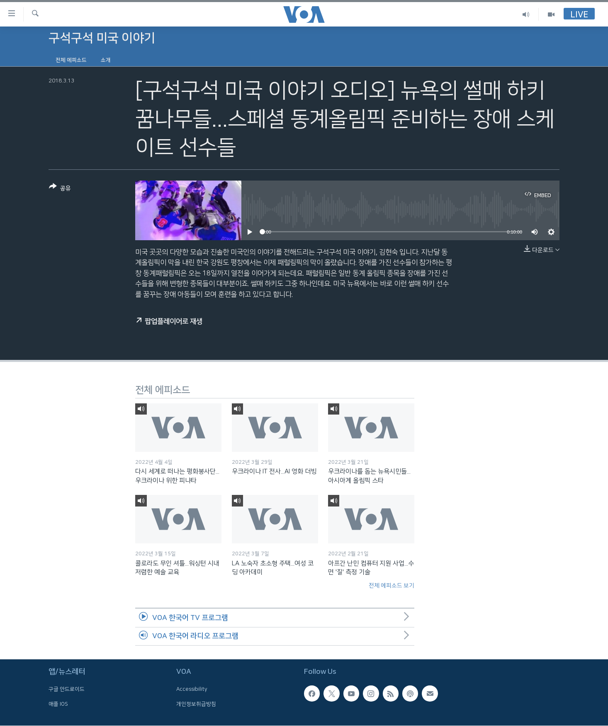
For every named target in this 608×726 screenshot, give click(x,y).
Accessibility (191, 689)
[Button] (60, 189)
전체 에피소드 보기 (391, 585)
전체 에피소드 (71, 60)
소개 (106, 60)
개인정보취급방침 (196, 704)
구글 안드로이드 (67, 689)
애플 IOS (58, 704)
